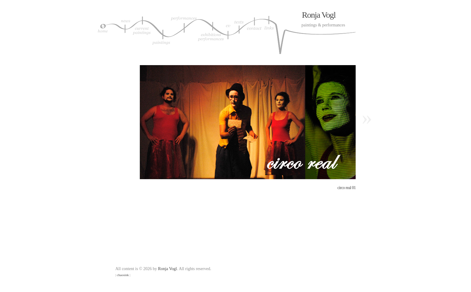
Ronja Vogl (319, 15)
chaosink (123, 275)
